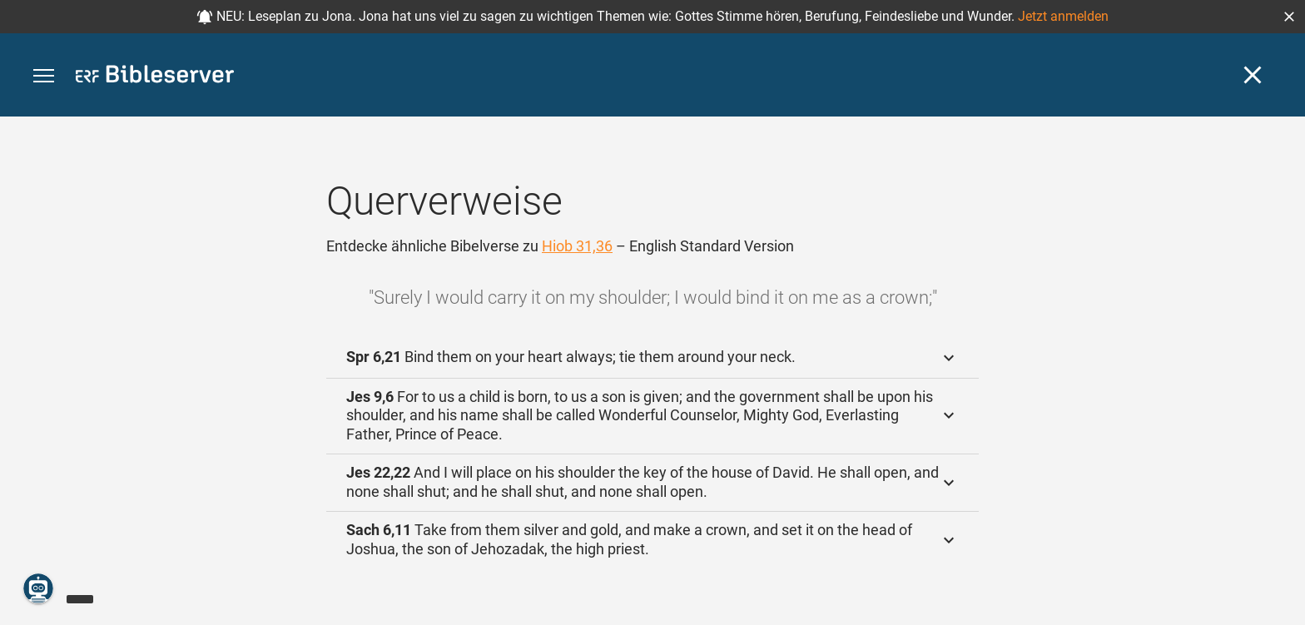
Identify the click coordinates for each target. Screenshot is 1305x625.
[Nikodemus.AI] (38, 588)
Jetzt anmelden (1063, 16)
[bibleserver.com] (155, 77)
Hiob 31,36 (577, 246)
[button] (1289, 16)
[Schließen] (1252, 75)
